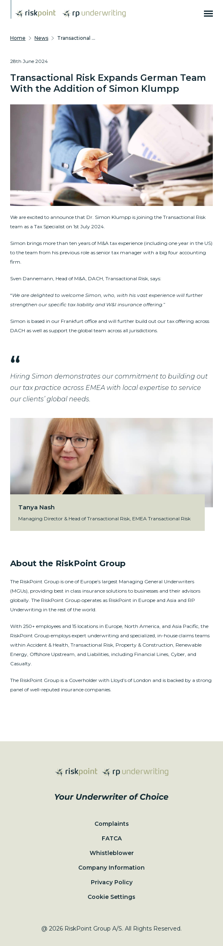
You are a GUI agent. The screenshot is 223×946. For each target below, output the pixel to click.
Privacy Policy (112, 882)
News (41, 38)
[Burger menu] (208, 14)
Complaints (111, 823)
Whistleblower (112, 853)
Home (18, 38)
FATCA (112, 838)
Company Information (111, 867)
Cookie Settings (111, 897)
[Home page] (35, 14)
